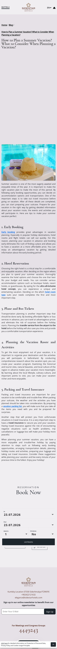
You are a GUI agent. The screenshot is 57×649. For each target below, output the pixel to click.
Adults (6, 542)
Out (5, 533)
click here (4, 643)
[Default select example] (15, 545)
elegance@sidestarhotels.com (28, 597)
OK (53, 644)
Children (33, 542)
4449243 (28, 630)
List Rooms (28, 553)
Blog (11, 25)
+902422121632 (28, 594)
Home (4, 25)
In (4, 523)
